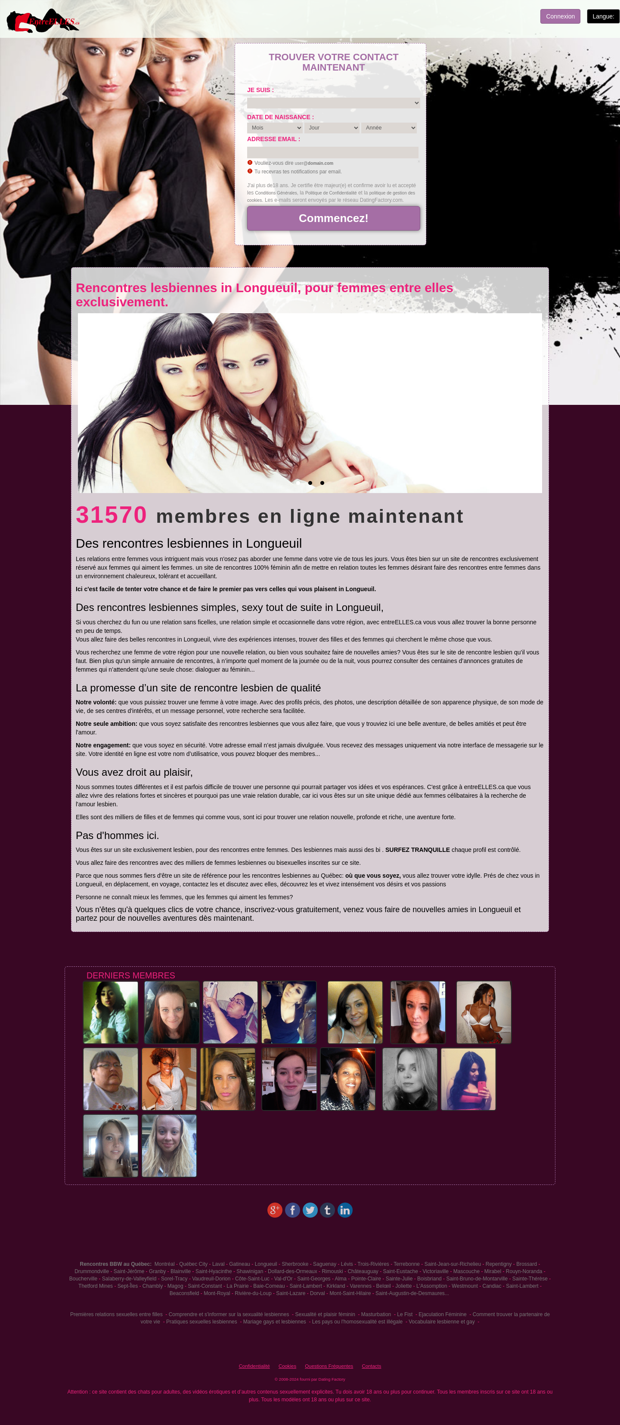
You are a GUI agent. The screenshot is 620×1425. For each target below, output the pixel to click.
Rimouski (332, 1271)
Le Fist (404, 1314)
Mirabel (492, 1271)
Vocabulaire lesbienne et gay (441, 1322)
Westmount (464, 1286)
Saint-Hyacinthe (213, 1271)
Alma (341, 1279)
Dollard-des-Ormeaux (292, 1271)
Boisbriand (429, 1279)
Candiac (491, 1286)
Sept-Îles (128, 1286)
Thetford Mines (95, 1286)
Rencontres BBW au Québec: (116, 1264)
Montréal (165, 1264)
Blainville (180, 1271)
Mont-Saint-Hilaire (350, 1293)
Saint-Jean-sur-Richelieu (453, 1264)
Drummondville (91, 1271)
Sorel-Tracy (174, 1279)
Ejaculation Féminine (442, 1314)
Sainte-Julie (399, 1279)
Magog (175, 1286)
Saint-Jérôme (129, 1271)
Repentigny (499, 1264)
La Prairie (237, 1286)
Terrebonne (407, 1264)
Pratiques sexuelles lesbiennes (201, 1322)
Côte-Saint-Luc (252, 1279)
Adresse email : (273, 139)
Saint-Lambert (305, 1286)
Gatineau (239, 1264)
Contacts (371, 1366)
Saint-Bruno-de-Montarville (477, 1279)
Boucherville (83, 1279)
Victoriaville (436, 1271)
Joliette (403, 1286)
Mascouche (466, 1271)
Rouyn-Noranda (524, 1271)
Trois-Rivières (373, 1264)
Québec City (193, 1264)
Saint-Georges (313, 1279)
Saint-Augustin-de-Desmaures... (412, 1293)
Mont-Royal (217, 1293)
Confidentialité (254, 1366)
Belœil (383, 1286)
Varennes (360, 1286)
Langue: (603, 16)
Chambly (153, 1286)
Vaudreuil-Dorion (211, 1279)
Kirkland (335, 1286)
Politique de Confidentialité (331, 193)
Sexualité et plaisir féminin (325, 1314)
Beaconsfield (184, 1293)
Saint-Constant (205, 1286)
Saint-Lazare (290, 1293)
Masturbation (376, 1314)
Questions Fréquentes (329, 1366)
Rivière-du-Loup (253, 1293)
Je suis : (260, 89)
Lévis (347, 1264)
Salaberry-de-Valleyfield (129, 1279)
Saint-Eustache (400, 1271)
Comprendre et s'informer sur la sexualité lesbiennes (229, 1314)
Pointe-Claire (366, 1279)
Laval (218, 1264)
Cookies (287, 1366)
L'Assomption (431, 1286)
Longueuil (266, 1264)
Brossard (526, 1264)
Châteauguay (362, 1271)
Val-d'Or (283, 1279)
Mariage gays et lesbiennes (274, 1322)
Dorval (317, 1293)
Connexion (560, 16)
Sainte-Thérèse (530, 1279)
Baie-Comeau (269, 1286)
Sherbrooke (295, 1264)
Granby (157, 1271)
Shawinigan (249, 1271)
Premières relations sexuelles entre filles (116, 1314)
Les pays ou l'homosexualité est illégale (357, 1322)
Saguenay (324, 1264)
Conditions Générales (276, 193)
